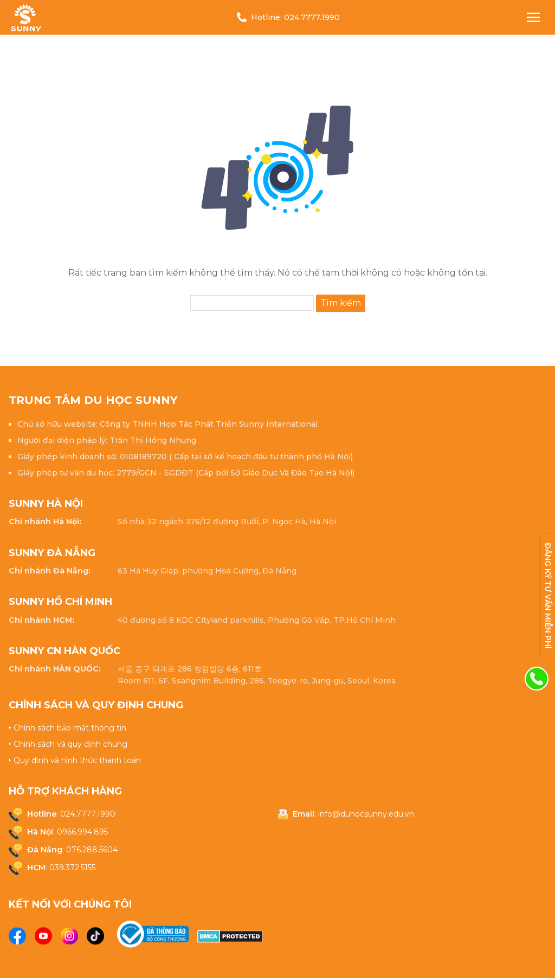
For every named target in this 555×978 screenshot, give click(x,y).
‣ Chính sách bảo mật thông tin (67, 728)
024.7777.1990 (312, 17)
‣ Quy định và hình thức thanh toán (75, 760)
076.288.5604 (92, 850)
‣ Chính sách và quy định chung (68, 744)
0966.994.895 (82, 832)
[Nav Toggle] (533, 17)
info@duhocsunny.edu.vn (366, 814)
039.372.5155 (72, 867)
